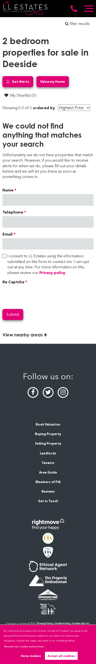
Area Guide (48, 472)
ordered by (44, 108)
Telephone (12, 212)
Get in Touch (48, 501)
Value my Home (52, 81)
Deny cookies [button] (31, 656)
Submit (12, 314)
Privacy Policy (45, 623)
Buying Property (48, 434)
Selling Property (48, 443)
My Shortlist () (20, 95)
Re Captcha (13, 282)
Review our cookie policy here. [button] (24, 646)
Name (7, 190)
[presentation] (39, 295)
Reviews (48, 491)
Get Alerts (17, 81)
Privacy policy (52, 272)
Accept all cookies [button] (61, 656)
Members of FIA (48, 482)
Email (7, 234)
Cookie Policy (62, 623)
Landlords (48, 453)
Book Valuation (48, 424)
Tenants (48, 463)
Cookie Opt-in (80, 623)
